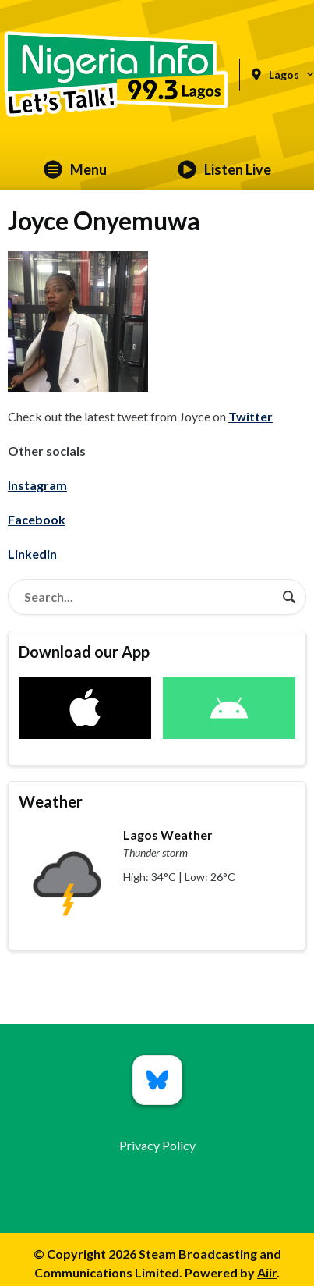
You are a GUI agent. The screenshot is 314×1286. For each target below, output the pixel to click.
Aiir (267, 1272)
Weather (51, 801)
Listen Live (224, 169)
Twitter (250, 416)
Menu (75, 169)
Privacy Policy (157, 1145)
